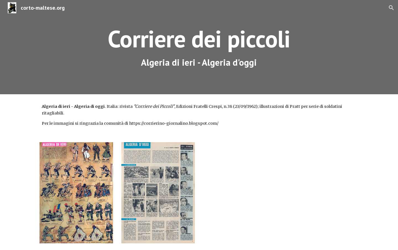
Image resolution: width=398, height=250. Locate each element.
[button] (391, 7)
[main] (199, 47)
